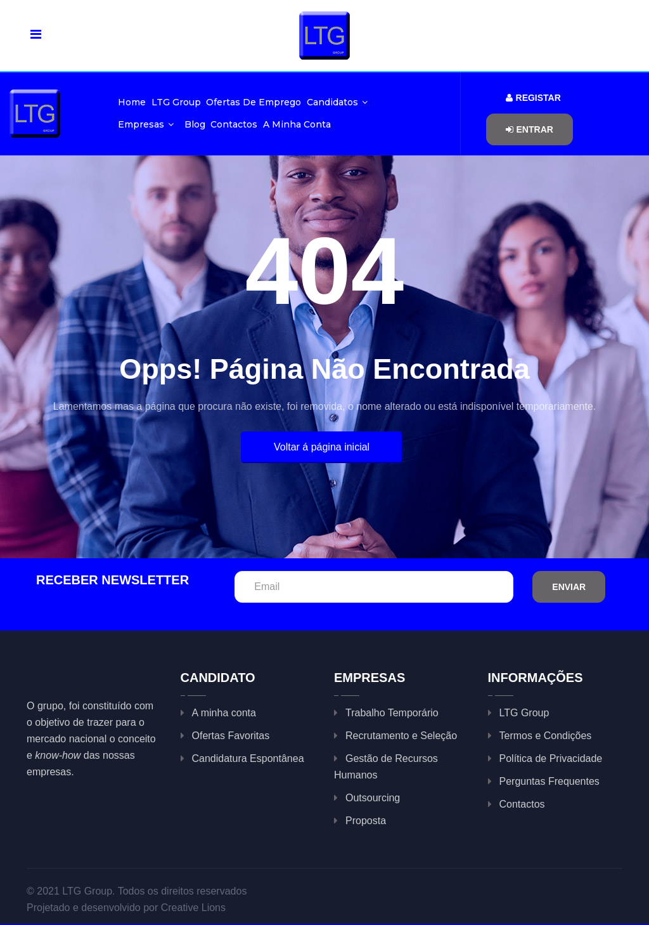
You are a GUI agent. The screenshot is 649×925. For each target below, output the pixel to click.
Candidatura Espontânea (248, 758)
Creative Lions (193, 907)
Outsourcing (372, 797)
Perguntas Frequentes (549, 781)
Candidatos (337, 102)
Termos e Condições (545, 735)
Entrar (529, 129)
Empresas (146, 124)
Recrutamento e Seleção (401, 735)
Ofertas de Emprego (253, 102)
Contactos (233, 124)
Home (132, 102)
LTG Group (176, 102)
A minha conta (297, 124)
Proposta (365, 820)
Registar (533, 98)
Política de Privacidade (551, 758)
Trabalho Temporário (392, 712)
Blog (194, 124)
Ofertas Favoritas (231, 735)
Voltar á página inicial (321, 447)
